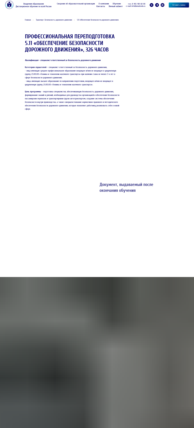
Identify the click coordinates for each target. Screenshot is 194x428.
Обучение (117, 3)
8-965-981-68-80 (138, 4)
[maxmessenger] (162, 5)
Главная (28, 20)
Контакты (100, 6)
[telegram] (157, 5)
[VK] (151, 5)
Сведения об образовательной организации (76, 3)
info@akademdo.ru (138, 6)
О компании (104, 3)
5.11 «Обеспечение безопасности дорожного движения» (98, 20)
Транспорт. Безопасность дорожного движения (54, 20)
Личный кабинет (116, 6)
